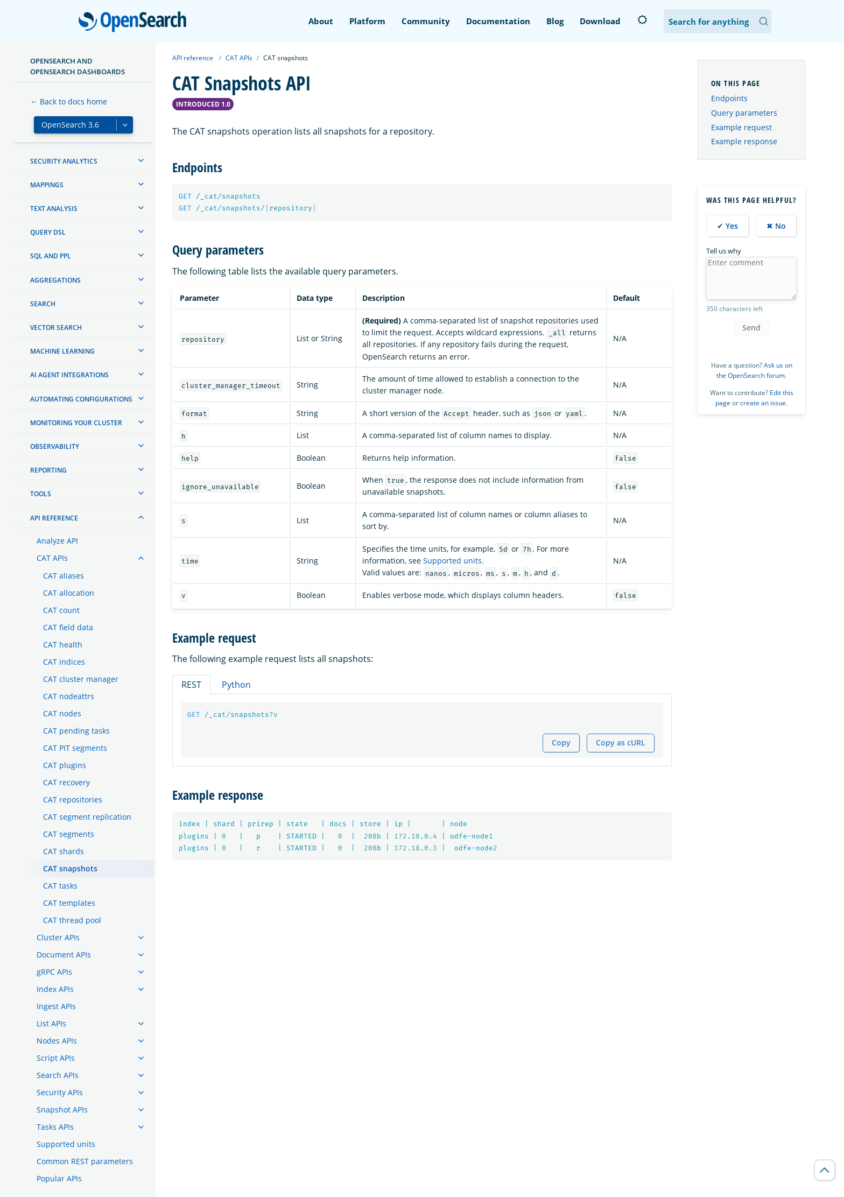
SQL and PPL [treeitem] (50, 255)
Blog (555, 21)
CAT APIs (239, 57)
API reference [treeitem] (54, 518)
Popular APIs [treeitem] (59, 1178)
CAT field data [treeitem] (68, 627)
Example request (741, 127)
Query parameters (744, 113)
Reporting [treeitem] (48, 470)
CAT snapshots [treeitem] (70, 868)
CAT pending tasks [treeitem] (76, 731)
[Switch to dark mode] (642, 20)
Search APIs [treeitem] (58, 1075)
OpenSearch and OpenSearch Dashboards (77, 66)
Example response (744, 141)
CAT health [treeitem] (62, 644)
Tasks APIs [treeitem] (55, 1127)
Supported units (452, 560)
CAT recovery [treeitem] (66, 782)
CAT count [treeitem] (61, 610)
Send (751, 327)
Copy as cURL (620, 742)
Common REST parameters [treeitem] (85, 1161)
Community (426, 21)
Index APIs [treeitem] (55, 989)
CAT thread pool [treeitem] (72, 920)
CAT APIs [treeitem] (52, 558)
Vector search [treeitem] (56, 327)
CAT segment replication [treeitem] (87, 817)
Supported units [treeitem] (66, 1144)
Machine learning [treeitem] (62, 351)
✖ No (776, 226)
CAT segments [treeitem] (68, 834)
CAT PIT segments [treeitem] (75, 748)
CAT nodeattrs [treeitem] (68, 696)
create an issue (763, 402)
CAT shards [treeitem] (63, 851)
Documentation (498, 21)
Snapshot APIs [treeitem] (62, 1109)
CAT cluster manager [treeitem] (80, 679)
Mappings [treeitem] (47, 184)
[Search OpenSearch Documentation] (717, 21)
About (320, 21)
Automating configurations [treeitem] (81, 399)
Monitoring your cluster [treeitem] (76, 422)
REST (191, 685)
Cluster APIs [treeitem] (58, 937)
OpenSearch (135, 22)
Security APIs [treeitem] (60, 1092)
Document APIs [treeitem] (64, 954)
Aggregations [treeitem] (55, 280)
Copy (561, 742)
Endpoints (729, 98)
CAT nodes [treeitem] (62, 713)
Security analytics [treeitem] (63, 161)
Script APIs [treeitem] (56, 1058)
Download (600, 21)
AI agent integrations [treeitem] (69, 374)
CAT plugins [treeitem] (64, 765)
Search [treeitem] (42, 303)
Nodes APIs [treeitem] (57, 1041)
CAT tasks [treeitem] (60, 886)
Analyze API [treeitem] (57, 541)
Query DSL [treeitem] (48, 232)
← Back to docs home (68, 101)
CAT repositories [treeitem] (72, 799)
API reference (192, 57)
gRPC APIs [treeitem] (54, 972)
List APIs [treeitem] (51, 1023)
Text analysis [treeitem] (54, 208)
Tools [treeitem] (40, 493)
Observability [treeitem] (54, 446)
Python (236, 685)
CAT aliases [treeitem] (63, 576)
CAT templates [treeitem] (69, 903)
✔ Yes (727, 226)
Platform (367, 21)
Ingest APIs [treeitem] (56, 1006)
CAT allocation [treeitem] (68, 593)
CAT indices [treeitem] (64, 662)
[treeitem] (141, 160)
